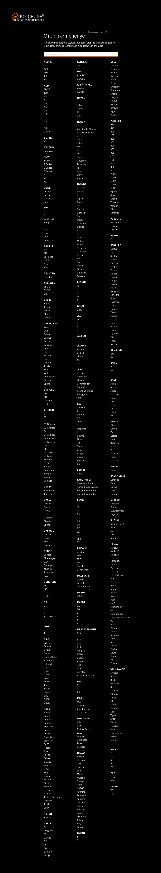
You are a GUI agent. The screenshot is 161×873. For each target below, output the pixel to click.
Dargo (80, 108)
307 (112, 149)
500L (46, 699)
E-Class (81, 661)
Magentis (81, 428)
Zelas (113, 652)
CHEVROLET (50, 323)
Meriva (113, 100)
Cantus (80, 209)
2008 (113, 174)
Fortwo (113, 470)
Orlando (48, 362)
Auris (113, 578)
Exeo (112, 398)
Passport (81, 164)
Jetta (112, 718)
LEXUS (80, 500)
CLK (79, 643)
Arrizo (47, 310)
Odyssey (81, 160)
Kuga (46, 772)
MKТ (79, 559)
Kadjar (113, 266)
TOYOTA (115, 560)
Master (113, 287)
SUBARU (115, 500)
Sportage (81, 460)
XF (78, 363)
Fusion (47, 790)
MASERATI (83, 575)
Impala (47, 348)
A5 (45, 103)
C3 (45, 420)
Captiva (47, 338)
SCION (113, 363)
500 (46, 695)
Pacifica (48, 400)
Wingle (80, 92)
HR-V (79, 143)
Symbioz (114, 333)
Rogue (80, 806)
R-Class (81, 665)
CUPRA (48, 486)
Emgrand (48, 830)
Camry (113, 582)
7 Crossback (50, 616)
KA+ (46, 765)
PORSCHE (115, 218)
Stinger (80, 453)
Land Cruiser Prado (120, 617)
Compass (82, 387)
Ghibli (80, 579)
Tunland (48, 817)
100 (46, 93)
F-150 (46, 744)
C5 (45, 445)
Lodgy (47, 510)
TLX (45, 76)
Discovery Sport (85, 483)
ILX (45, 65)
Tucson (80, 269)
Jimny (113, 538)
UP (111, 701)
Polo (112, 729)
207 (112, 135)
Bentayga (48, 151)
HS (78, 688)
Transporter (116, 733)
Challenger (49, 558)
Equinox (48, 345)
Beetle (113, 680)
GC (45, 841)
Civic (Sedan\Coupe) (87, 129)
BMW (47, 157)
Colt (79, 725)
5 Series (48, 171)
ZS (78, 692)
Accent (80, 188)
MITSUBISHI (83, 718)
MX (78, 609)
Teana (80, 813)
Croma (47, 646)
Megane (114, 291)
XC (111, 767)
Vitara (113, 527)
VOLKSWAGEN (118, 669)
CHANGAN (49, 283)
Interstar (81, 760)
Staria (80, 244)
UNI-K (46, 294)
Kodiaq (113, 435)
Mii (111, 415)
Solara (113, 642)
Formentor (49, 490)
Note (79, 784)
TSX (46, 79)
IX (78, 205)
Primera (81, 799)
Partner (114, 206)
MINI (79, 698)
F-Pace (80, 349)
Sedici (47, 681)
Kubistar (81, 767)
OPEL (113, 61)
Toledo (113, 412)
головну (69, 46)
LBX (79, 539)
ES (78, 510)
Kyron (113, 483)
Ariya (79, 823)
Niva (46, 359)
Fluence (114, 263)
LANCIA (81, 470)
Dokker (47, 507)
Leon (112, 405)
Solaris (80, 191)
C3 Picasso (49, 424)
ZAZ (112, 773)
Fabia (113, 457)
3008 (113, 177)
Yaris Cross (116, 568)
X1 (45, 175)
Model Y (114, 551)
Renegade (82, 394)
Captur (113, 249)
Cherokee (82, 376)
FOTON (48, 813)
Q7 (45, 124)
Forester (114, 503)
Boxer (113, 195)
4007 (113, 181)
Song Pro (48, 240)
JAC (79, 315)
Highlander (116, 606)
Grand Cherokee (85, 391)
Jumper (48, 473)
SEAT (113, 380)
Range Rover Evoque (87, 487)
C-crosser (48, 452)
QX (78, 289)
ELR (46, 253)
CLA (79, 633)
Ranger (47, 793)
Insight (80, 157)
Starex (80, 220)
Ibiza (112, 401)
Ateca (113, 391)
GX (78, 535)
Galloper (81, 272)
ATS (46, 249)
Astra (113, 79)
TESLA (114, 544)
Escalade (48, 256)
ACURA (48, 61)
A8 (45, 110)
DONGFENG (50, 582)
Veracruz (81, 248)
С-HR (112, 603)
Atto (46, 229)
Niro (79, 432)
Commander (83, 383)
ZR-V (79, 175)
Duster (47, 503)
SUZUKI (114, 520)
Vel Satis (114, 326)
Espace (114, 323)
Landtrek (114, 212)
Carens (80, 464)
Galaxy (47, 762)
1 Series (48, 160)
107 (112, 124)
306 (112, 145)
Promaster (49, 572)
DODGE (48, 551)
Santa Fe (81, 262)
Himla (47, 317)
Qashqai (81, 802)
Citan (79, 668)
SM (112, 357)
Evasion (48, 459)
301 (112, 142)
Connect (48, 719)
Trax (46, 369)
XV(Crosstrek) (117, 510)
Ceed (79, 411)
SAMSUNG (116, 350)
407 (112, 156)
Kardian (114, 319)
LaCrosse (48, 198)
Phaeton (114, 683)
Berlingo (48, 480)
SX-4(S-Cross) (117, 524)
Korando (114, 479)
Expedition (49, 737)
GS (78, 514)
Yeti (112, 450)
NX (78, 521)
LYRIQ (47, 260)
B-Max (47, 712)
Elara (46, 314)
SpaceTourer (50, 470)
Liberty (80, 380)
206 (112, 131)
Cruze (47, 341)
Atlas (46, 827)
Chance (114, 777)
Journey (48, 568)
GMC (79, 71)
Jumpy (47, 466)
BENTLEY (49, 147)
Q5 (45, 121)
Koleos (113, 273)
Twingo (113, 309)
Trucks (47, 804)
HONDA (81, 121)
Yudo (46, 596)
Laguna (114, 277)
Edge (46, 730)
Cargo (47, 716)
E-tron (47, 131)
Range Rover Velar (86, 494)
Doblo (47, 650)
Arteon (113, 740)
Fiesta (47, 747)
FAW (46, 626)
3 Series (48, 167)
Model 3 (114, 554)
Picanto (80, 439)
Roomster (115, 443)
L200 (79, 733)
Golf (112, 711)
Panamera (115, 222)
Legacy (114, 514)
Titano (47, 688)
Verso (113, 624)
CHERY (47, 300)
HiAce (113, 656)
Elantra (80, 226)
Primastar (82, 795)
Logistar (48, 277)
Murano (81, 777)
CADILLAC (49, 246)
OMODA (81, 833)
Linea (46, 667)
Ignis (112, 531)
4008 (113, 184)
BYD (46, 208)
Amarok (114, 673)
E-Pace (80, 352)
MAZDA (81, 602)
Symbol (114, 344)
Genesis (81, 212)
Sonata (80, 265)
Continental (83, 569)
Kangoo (114, 270)
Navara (80, 781)
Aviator (80, 552)
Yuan (46, 233)
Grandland (115, 90)
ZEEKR (114, 786)
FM (111, 756)
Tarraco (114, 408)
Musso (113, 487)
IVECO (80, 306)
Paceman (82, 712)
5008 (113, 188)
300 (46, 397)
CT (78, 503)
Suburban (49, 376)
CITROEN (49, 410)
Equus (80, 198)
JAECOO (81, 336)
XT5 (46, 264)
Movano (114, 76)
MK (45, 848)
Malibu (47, 355)
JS (78, 319)
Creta (79, 202)
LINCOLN (82, 548)
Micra (80, 774)
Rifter (113, 209)
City (79, 171)
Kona (79, 258)
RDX (46, 72)
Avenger (81, 373)
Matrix (80, 241)
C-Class (81, 658)
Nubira (47, 545)
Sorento (81, 446)
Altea (113, 383)
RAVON (114, 235)
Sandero (48, 517)
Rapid (113, 439)
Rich (46, 585)
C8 (45, 449)
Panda (47, 671)
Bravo (47, 643)
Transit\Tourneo (52, 797)
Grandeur (82, 223)
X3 (45, 141)
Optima (80, 435)
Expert (113, 198)
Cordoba (114, 394)
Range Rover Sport (86, 490)
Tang (46, 222)
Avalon (113, 592)
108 (112, 128)
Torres (113, 494)
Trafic (113, 305)
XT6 (46, 267)
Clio (112, 252)
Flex (46, 751)
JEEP (79, 369)
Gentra (47, 534)
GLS (79, 636)
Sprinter (81, 672)
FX (78, 286)
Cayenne (114, 226)
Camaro (48, 334)
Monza (47, 380)
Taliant (113, 312)
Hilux (112, 610)
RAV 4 (113, 585)
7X (111, 793)
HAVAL (81, 98)
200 (46, 393)
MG (79, 681)
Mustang (48, 783)
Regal (47, 202)
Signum (114, 111)
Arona (113, 387)
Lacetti (47, 352)
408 (112, 160)
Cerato (80, 414)
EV (78, 418)
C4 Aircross (49, 435)
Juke (79, 763)
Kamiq (113, 428)
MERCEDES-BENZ (86, 629)
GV (78, 65)
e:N (78, 150)
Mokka (113, 104)
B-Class (81, 654)
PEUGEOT (115, 121)
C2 (45, 417)
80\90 (47, 89)
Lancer (80, 736)
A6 (45, 107)
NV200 (80, 788)
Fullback (48, 664)
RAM (46, 576)
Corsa (113, 83)
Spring (47, 524)
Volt (46, 373)
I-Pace (80, 356)
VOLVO (114, 749)
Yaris (112, 564)
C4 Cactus (49, 438)
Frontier (81, 827)
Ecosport (48, 726)
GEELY (47, 823)
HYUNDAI (82, 184)
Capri (46, 807)
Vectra (113, 115)
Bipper (113, 191)
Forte (79, 421)
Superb (114, 453)
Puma (47, 776)
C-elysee (48, 456)
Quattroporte (83, 586)
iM (111, 370)
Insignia (114, 97)
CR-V (79, 139)
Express (114, 316)
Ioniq (79, 237)
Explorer (48, 740)
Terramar (48, 494)
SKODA (114, 421)
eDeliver (81, 596)
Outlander (82, 739)
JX (78, 293)
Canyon (81, 79)
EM (45, 589)
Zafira (113, 69)
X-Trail (80, 820)
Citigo (113, 425)
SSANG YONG (117, 476)
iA (111, 367)
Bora (112, 687)
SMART (114, 466)
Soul (79, 450)
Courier (47, 723)
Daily (79, 309)
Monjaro (48, 855)
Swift (112, 534)
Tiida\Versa (82, 816)
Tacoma (114, 645)
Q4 (45, 117)
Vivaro (113, 72)
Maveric (48, 779)
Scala (113, 446)
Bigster (47, 521)
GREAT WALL (84, 84)
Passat (113, 736)
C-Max (47, 758)
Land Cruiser (116, 614)
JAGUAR (81, 345)
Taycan (114, 229)
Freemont (49, 660)
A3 (45, 96)
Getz (79, 216)
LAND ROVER (84, 479)
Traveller (114, 202)
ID (111, 743)
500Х (47, 703)
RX (78, 517)
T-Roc (113, 697)
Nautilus (81, 566)
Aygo (112, 599)
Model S (114, 547)
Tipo (46, 685)
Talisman (115, 302)
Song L (47, 236)
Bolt (46, 330)
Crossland (115, 86)
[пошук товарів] (115, 54)
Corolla (114, 571)
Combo (114, 65)
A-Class (81, 650)
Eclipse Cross (84, 729)
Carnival (81, 407)
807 (112, 170)
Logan (47, 514)
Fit (78, 153)
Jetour (47, 307)
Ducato (47, 653)
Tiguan (113, 715)
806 (112, 167)
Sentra (80, 809)
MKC (79, 555)
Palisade (81, 251)
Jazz (79, 125)
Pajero (80, 743)
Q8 (45, 128)
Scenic (113, 298)
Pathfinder (82, 791)
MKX (79, 562)
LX (78, 532)
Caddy (113, 708)
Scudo (47, 678)
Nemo (47, 463)
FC (45, 834)
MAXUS (81, 592)
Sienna (113, 638)
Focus (47, 754)
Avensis (114, 596)
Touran (113, 722)
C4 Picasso (49, 442)
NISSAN (81, 753)
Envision (48, 195)
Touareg (114, 726)
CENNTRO (49, 273)
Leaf (79, 770)
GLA (79, 647)
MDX (46, 69)
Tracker (47, 366)
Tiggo (46, 303)
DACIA (47, 500)
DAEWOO (49, 530)
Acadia (80, 75)
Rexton (113, 490)
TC (111, 374)
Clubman (81, 705)
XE (78, 360)
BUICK (47, 188)
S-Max (47, 769)
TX (78, 542)
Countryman (83, 709)
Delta (46, 404)
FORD (47, 709)
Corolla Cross (117, 575)
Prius (112, 621)
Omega (114, 108)
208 (112, 138)
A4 (45, 100)
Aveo (46, 327)
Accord (80, 136)
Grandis (81, 747)
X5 (45, 181)
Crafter (113, 704)
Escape (47, 733)
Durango (48, 565)
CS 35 (47, 286)
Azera (80, 195)
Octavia (114, 460)
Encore (47, 191)
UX (78, 524)
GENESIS (82, 61)
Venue (80, 255)
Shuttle (80, 178)
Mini (79, 702)
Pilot (79, 167)
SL (45, 844)
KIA (79, 403)
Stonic (80, 457)
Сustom (48, 800)
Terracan (81, 276)
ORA (79, 115)
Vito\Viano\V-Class (86, 675)
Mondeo (48, 786)
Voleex (80, 88)
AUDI (46, 85)
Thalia (113, 340)
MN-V (79, 146)
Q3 (45, 114)
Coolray (48, 851)
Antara (113, 94)
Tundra (114, 631)
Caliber (47, 554)
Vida (112, 780)
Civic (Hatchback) (85, 132)
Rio (78, 442)
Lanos (47, 538)
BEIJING (48, 137)
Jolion (80, 105)
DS (45, 602)
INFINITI (81, 282)
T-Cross (114, 694)
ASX (79, 722)
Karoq (113, 432)
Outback (114, 507)
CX (78, 606)
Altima (80, 756)
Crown (113, 663)
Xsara (47, 477)
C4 (45, 431)
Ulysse (47, 692)
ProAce (114, 649)
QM (112, 353)
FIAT (46, 639)
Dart (46, 562)
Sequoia (114, 635)
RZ (78, 528)
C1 (45, 413)
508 (112, 163)
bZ (111, 659)
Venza (113, 628)
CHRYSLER (49, 389)
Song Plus (49, 219)
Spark (47, 383)
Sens (46, 541)
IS (78, 507)
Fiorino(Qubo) (50, 657)
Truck (113, 330)
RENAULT (115, 245)
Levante (81, 583)
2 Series (48, 164)
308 (112, 152)
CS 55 (47, 290)
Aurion (113, 589)
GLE (79, 640)
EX (45, 592)
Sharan (114, 690)
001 (112, 790)
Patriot (80, 397)
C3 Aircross (49, 427)
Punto (47, 674)
